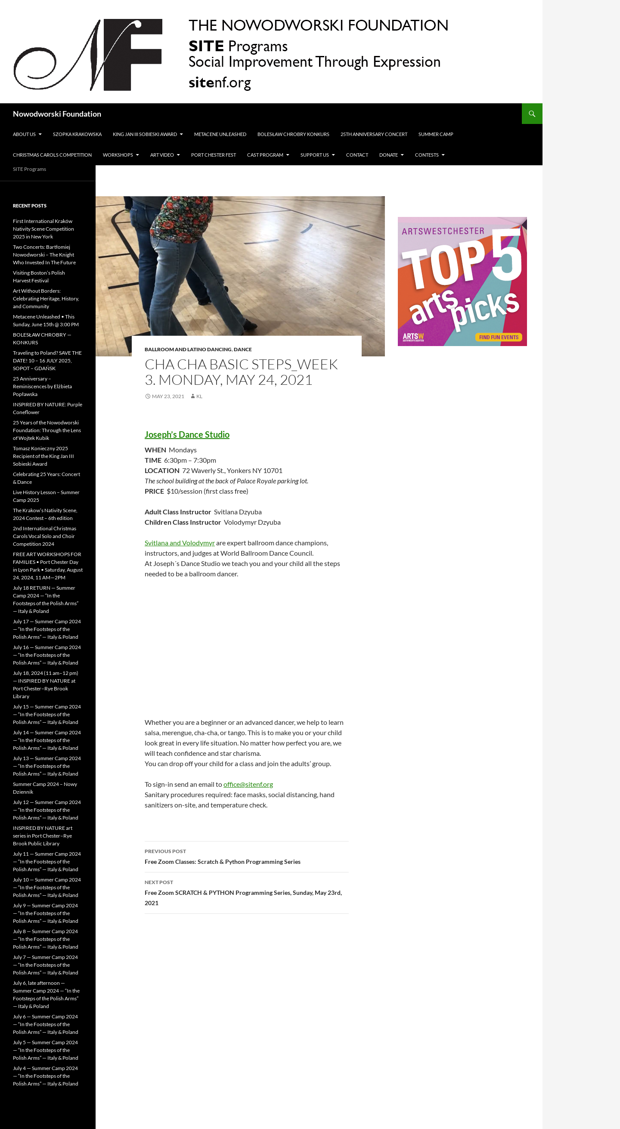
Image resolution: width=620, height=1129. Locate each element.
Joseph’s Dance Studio (187, 434)
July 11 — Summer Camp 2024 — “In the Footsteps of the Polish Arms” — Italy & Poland (47, 861)
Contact (357, 155)
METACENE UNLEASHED (220, 134)
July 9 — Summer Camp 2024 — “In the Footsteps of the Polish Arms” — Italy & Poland (45, 913)
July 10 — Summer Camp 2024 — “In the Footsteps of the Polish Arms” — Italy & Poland (47, 887)
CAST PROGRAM (265, 155)
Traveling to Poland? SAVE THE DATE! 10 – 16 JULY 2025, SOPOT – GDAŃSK (47, 360)
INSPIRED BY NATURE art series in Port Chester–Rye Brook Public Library (42, 836)
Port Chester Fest (213, 155)
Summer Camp (435, 134)
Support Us (315, 155)
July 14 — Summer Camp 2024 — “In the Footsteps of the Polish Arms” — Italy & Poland (47, 740)
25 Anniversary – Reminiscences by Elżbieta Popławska (42, 386)
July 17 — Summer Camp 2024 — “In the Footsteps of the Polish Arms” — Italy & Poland (47, 629)
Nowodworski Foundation (57, 113)
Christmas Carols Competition (52, 155)
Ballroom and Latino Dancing (188, 349)
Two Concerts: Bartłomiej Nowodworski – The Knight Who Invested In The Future (44, 255)
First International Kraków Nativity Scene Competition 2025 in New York (43, 229)
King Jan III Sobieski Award (145, 134)
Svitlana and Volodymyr (180, 542)
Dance (243, 349)
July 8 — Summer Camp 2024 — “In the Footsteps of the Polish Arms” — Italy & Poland (45, 939)
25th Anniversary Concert (374, 134)
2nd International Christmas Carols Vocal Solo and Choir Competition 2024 (44, 536)
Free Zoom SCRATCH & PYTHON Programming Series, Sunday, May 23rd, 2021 (247, 891)
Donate (388, 155)
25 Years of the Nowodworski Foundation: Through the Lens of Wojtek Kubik (47, 430)
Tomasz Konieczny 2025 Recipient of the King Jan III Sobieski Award (43, 456)
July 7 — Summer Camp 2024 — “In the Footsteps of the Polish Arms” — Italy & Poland (45, 965)
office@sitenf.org (248, 784)
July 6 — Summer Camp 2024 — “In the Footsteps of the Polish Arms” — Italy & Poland (45, 1024)
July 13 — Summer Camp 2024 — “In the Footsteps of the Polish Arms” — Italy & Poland (47, 766)
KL (199, 396)
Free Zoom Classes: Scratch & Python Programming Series (247, 855)
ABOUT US (24, 134)
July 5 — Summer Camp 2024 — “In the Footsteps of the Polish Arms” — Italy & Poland (45, 1050)
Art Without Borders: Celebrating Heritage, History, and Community (46, 298)
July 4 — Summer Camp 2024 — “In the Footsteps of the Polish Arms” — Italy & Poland (45, 1076)
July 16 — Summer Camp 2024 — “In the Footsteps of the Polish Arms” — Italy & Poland (47, 655)
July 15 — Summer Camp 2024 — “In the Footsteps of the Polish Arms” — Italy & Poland (47, 714)
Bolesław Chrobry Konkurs (293, 134)
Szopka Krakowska (77, 134)
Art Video (162, 155)
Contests (427, 155)
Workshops (118, 155)
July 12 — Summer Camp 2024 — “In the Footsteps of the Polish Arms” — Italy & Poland (47, 810)
